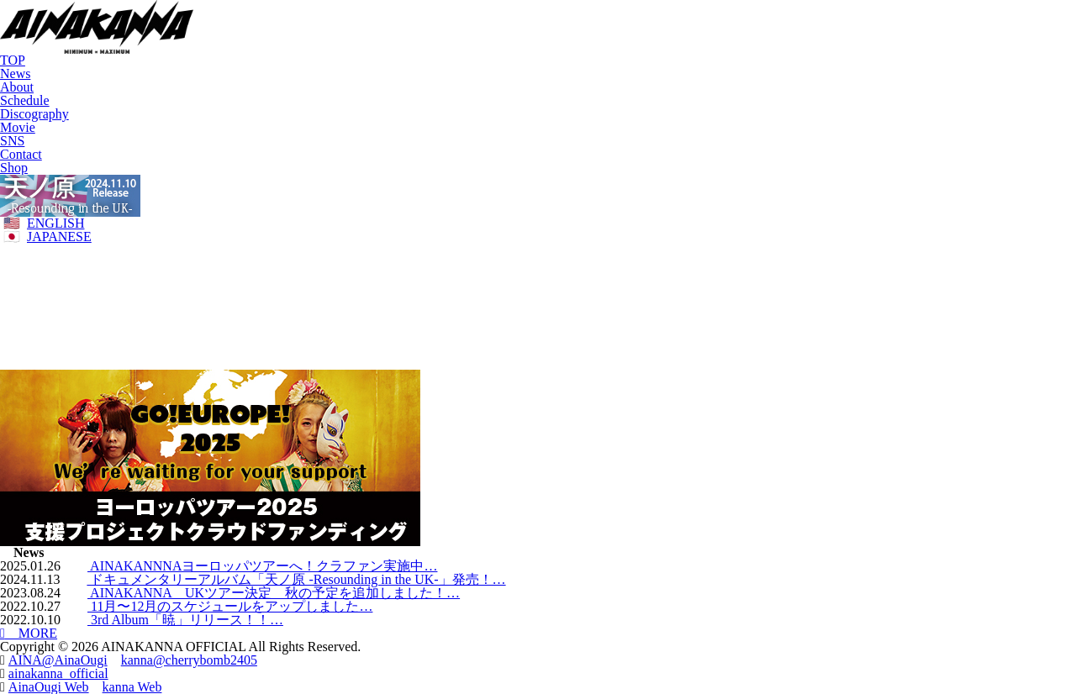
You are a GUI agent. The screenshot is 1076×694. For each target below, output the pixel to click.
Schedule (25, 100)
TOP (12, 60)
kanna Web (132, 687)
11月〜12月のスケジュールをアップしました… (229, 606)
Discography (34, 114)
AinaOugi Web (48, 687)
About (17, 87)
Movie (17, 127)
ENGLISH (55, 223)
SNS (12, 141)
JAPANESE (59, 236)
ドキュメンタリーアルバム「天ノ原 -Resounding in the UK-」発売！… (296, 579)
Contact (21, 154)
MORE (28, 633)
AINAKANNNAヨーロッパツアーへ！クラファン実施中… (262, 566)
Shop (14, 167)
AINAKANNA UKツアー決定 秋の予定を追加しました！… (273, 593)
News (15, 73)
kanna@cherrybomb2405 (189, 660)
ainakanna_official (58, 673)
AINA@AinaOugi (58, 660)
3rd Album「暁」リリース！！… (185, 620)
